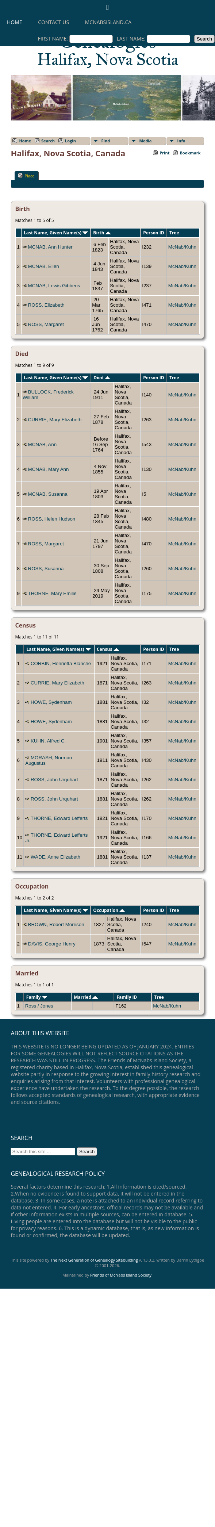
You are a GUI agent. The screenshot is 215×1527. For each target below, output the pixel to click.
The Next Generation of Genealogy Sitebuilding (94, 1260)
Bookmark (190, 153)
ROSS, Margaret (46, 324)
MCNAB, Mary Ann (48, 469)
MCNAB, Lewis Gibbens (54, 285)
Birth (102, 233)
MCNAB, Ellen (43, 266)
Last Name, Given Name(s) (56, 233)
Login (70, 140)
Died (101, 378)
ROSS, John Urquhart (54, 779)
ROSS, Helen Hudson (52, 519)
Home (14, 22)
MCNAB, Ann (42, 444)
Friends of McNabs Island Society (120, 1275)
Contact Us (53, 22)
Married (86, 997)
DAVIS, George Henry (52, 944)
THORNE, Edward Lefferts (59, 818)
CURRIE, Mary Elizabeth (55, 419)
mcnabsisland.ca (108, 22)
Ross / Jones (39, 1006)
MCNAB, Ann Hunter (50, 247)
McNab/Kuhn (182, 247)
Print (164, 153)
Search (48, 140)
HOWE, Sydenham (51, 702)
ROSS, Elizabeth (46, 305)
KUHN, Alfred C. (48, 741)
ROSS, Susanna (46, 568)
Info (181, 140)
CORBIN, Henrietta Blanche (61, 663)
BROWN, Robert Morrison (56, 924)
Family (36, 997)
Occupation (109, 910)
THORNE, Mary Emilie (52, 593)
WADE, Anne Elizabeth (55, 857)
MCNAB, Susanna (48, 494)
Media (145, 140)
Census (108, 649)
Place (26, 176)
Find (105, 140)
